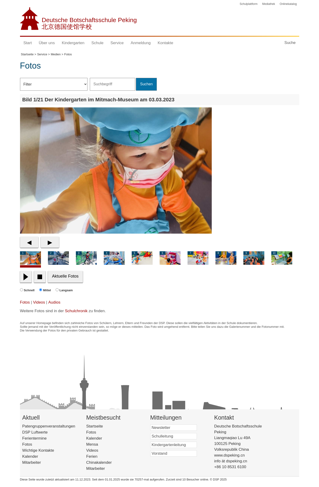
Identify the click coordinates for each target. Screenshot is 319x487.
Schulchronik (76, 311)
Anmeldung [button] (141, 43)
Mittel (47, 290)
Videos (39, 302)
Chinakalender (105, 462)
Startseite (102, 426)
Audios (54, 302)
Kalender (30, 456)
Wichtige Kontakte (38, 450)
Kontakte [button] (165, 43)
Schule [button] (97, 43)
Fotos (25, 302)
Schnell (29, 290)
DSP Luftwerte (35, 432)
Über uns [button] (47, 43)
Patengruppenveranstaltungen (48, 426)
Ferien (98, 456)
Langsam (66, 290)
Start (28, 43)
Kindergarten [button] (73, 43)
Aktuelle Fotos (65, 276)
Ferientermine (34, 438)
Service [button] (117, 43)
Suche (289, 42)
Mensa (99, 444)
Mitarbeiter (31, 462)
